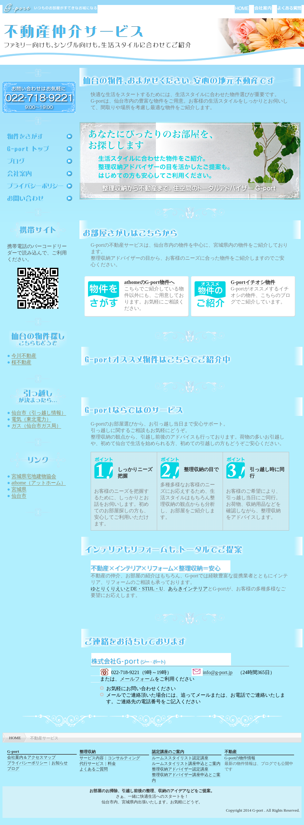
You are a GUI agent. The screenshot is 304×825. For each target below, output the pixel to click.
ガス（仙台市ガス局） (36, 425)
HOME (15, 737)
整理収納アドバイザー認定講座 (180, 769)
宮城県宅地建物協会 (33, 476)
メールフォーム (137, 679)
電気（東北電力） (31, 419)
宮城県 (18, 489)
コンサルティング (124, 758)
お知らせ (60, 763)
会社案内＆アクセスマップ (31, 757)
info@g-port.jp (218, 672)
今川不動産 (23, 355)
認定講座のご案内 (168, 751)
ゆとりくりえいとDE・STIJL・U (127, 588)
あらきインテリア (188, 588)
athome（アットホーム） (38, 482)
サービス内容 (91, 758)
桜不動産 (21, 362)
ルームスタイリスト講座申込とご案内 (186, 763)
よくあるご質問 (93, 769)
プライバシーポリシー (27, 763)
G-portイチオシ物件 (253, 282)
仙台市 (18, 495)
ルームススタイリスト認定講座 (180, 758)
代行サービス (91, 763)
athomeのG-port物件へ (149, 282)
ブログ (13, 768)
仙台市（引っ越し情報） (38, 412)
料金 (112, 763)
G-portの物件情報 (240, 758)
